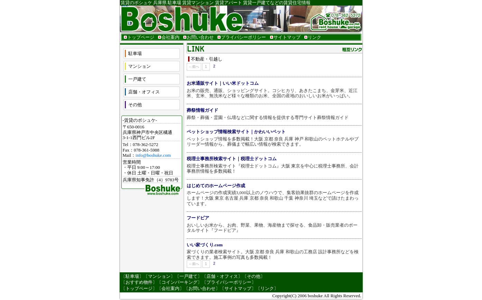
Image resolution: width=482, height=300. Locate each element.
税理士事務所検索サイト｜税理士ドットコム (232, 158)
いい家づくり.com (205, 244)
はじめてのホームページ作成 (216, 185)
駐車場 (135, 53)
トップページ (140, 37)
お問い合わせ (200, 37)
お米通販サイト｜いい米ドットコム (223, 83)
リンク (314, 37)
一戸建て (137, 79)
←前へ (194, 67)
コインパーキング (179, 282)
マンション (139, 66)
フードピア (198, 217)
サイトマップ (287, 37)
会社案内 (170, 37)
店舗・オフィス (144, 91)
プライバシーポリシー (243, 37)
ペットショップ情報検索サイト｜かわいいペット (236, 131)
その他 (135, 104)
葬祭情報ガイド (202, 110)
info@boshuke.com (153, 155)
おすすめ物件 (139, 282)
